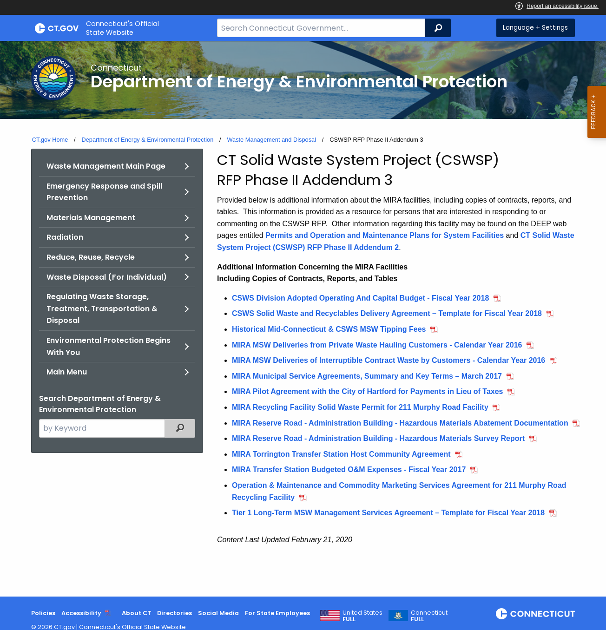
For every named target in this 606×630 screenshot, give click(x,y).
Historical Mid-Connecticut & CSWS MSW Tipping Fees (329, 329)
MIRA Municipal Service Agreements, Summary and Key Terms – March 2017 (367, 376)
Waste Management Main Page (105, 166)
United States (362, 616)
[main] (303, 319)
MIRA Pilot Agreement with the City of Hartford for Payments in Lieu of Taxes (367, 391)
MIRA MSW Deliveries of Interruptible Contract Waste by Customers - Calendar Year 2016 (388, 360)
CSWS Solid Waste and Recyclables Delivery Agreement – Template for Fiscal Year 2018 (387, 313)
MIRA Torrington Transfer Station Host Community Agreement (341, 454)
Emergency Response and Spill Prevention (104, 192)
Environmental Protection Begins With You (108, 346)
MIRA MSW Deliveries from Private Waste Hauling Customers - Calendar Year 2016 (377, 345)
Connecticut (429, 616)
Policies (43, 613)
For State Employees (277, 613)
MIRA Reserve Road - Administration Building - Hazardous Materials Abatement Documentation (400, 423)
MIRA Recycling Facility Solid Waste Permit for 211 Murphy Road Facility (360, 407)
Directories (174, 613)
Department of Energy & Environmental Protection (147, 139)
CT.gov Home (50, 139)
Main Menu (66, 372)
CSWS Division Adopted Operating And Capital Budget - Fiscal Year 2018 (360, 298)
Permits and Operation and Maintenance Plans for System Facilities (384, 235)
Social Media (218, 613)
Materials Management (90, 217)
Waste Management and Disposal (271, 139)
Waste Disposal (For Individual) (106, 277)
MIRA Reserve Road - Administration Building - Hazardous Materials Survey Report (378, 438)
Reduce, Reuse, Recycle (90, 257)
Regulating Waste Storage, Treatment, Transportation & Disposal (102, 308)
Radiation (64, 237)
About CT (137, 613)
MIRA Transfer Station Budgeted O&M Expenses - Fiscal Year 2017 (349, 469)
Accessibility (81, 613)
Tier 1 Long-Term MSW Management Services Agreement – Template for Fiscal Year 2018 (388, 513)
